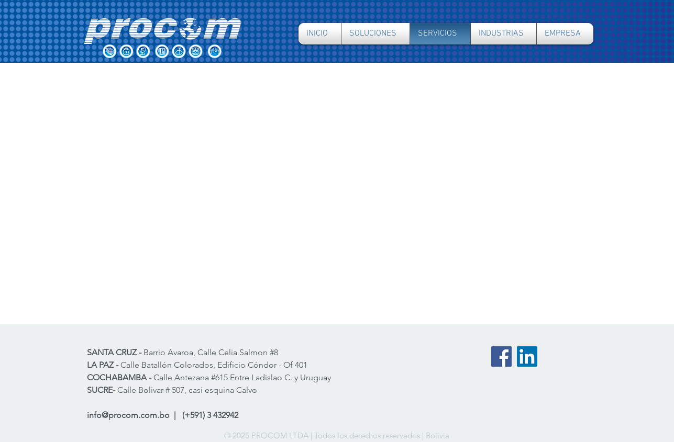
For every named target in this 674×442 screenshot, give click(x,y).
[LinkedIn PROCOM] (527, 356)
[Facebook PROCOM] (501, 356)
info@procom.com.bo (128, 415)
